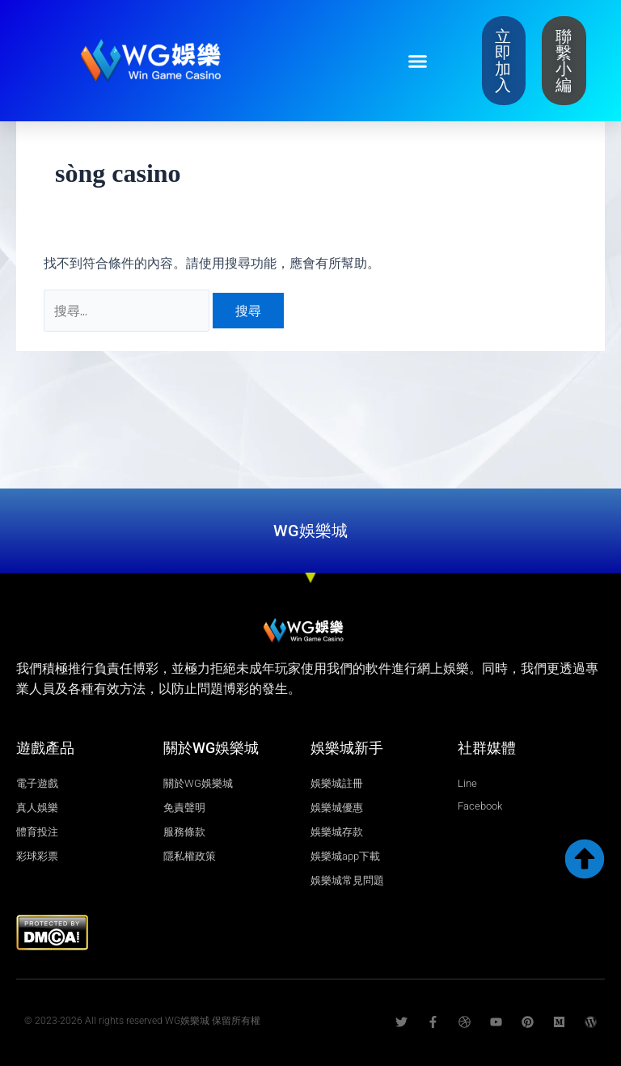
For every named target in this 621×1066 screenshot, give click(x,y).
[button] (417, 60)
